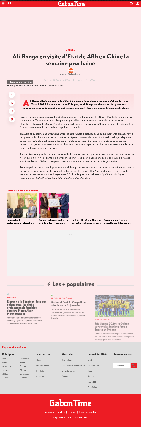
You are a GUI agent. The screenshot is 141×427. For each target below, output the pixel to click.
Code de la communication (73, 365)
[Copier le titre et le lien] (11, 119)
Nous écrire (43, 354)
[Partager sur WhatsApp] (11, 111)
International (25, 358)
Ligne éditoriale (68, 371)
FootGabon (92, 387)
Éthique (65, 376)
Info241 (91, 360)
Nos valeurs (69, 354)
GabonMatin (93, 365)
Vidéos (5, 374)
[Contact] (131, 3)
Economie (6, 366)
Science (5, 370)
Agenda (70, 50)
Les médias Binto (97, 354)
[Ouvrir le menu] (3, 3)
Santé (4, 362)
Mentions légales (87, 412)
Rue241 (91, 371)
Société (23, 366)
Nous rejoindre (42, 365)
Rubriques (8, 354)
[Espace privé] (137, 3)
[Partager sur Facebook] (11, 94)
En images (24, 374)
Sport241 (92, 381)
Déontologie (67, 360)
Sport (22, 362)
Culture (5, 377)
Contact (39, 360)
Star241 (91, 376)
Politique (5, 358)
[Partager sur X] (11, 103)
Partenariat (41, 376)
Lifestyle (23, 377)
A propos (49, 412)
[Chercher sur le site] (121, 365)
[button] (10, 3)
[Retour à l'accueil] (72, 3)
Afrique (23, 370)
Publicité (40, 371)
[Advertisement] (70, 29)
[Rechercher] (134, 365)
